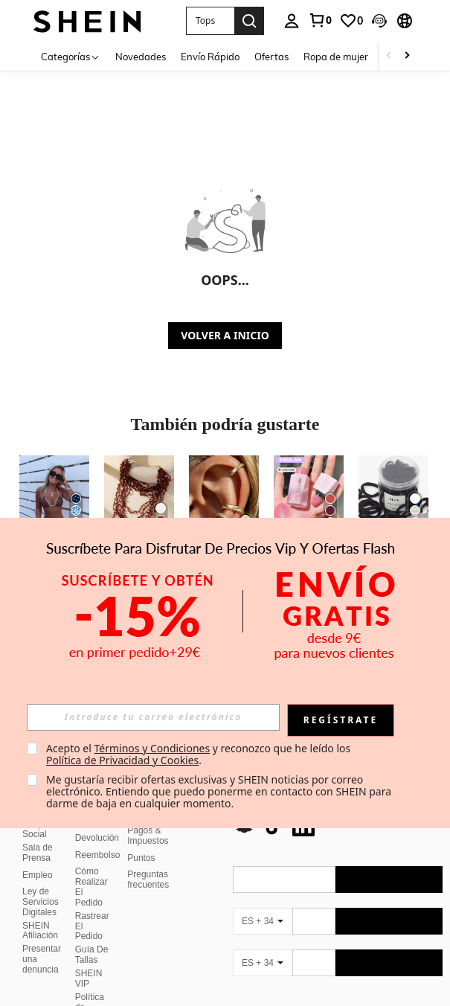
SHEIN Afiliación (40, 913)
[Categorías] (70, 56)
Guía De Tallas (92, 936)
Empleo (37, 857)
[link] (320, 20)
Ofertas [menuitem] (271, 57)
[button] (379, 21)
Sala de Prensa (37, 834)
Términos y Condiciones (152, 748)
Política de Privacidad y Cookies (122, 760)
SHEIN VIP (89, 960)
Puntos (141, 840)
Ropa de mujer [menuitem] (335, 57)
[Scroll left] (389, 56)
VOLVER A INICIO (225, 335)
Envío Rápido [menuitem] (210, 57)
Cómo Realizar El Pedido (91, 869)
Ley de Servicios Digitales (40, 884)
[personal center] (291, 21)
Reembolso (97, 837)
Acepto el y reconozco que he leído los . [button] (199, 754)
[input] (153, 717)
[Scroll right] (407, 56)
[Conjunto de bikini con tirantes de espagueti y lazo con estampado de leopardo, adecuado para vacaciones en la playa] (54, 501)
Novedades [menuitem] (140, 57)
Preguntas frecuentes (148, 861)
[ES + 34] (262, 903)
